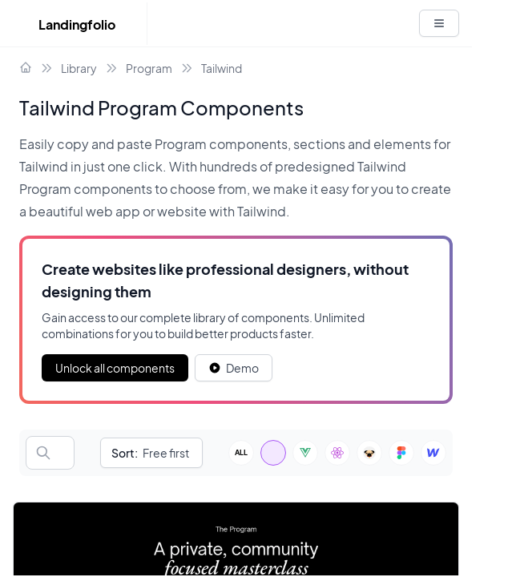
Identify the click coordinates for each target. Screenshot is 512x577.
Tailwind (221, 68)
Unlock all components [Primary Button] (115, 368)
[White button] (439, 23)
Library (79, 68)
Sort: (124, 453)
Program (149, 68)
